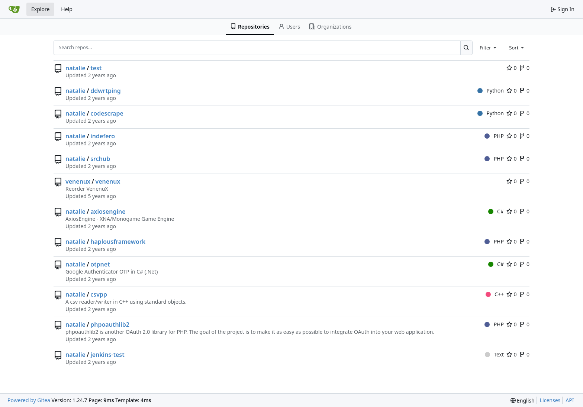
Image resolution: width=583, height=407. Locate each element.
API (570, 400)
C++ (495, 294)
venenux (77, 181)
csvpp (98, 294)
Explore (40, 9)
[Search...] (466, 48)
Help (67, 9)
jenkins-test (107, 354)
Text (494, 354)
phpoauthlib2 (109, 324)
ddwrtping (105, 90)
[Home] (14, 9)
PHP (494, 135)
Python (490, 90)
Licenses (550, 400)
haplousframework (117, 241)
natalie (75, 68)
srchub (100, 158)
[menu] (522, 400)
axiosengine (107, 211)
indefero (102, 136)
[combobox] (488, 48)
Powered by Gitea (28, 400)
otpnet (100, 264)
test (96, 68)
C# (496, 211)
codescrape (106, 113)
